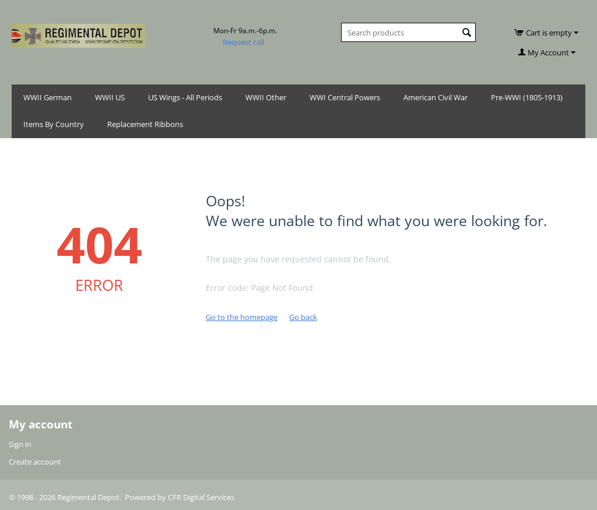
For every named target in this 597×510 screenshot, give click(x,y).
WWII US (110, 97)
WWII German (47, 97)
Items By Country (53, 124)
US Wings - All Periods (185, 97)
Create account (35, 461)
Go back (303, 317)
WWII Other (265, 97)
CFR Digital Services (201, 497)
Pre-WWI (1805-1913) (527, 97)
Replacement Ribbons (145, 124)
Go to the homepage (242, 317)
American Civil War (435, 97)
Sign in (20, 444)
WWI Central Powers (345, 97)
